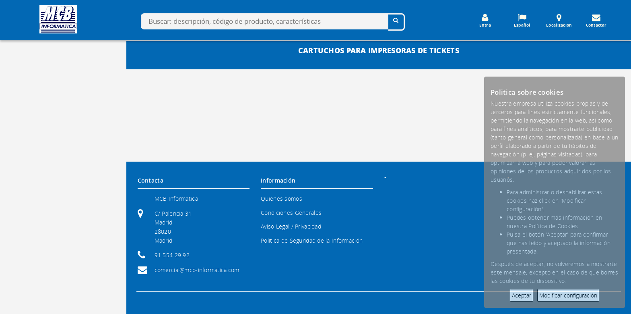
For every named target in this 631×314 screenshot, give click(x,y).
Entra (485, 20)
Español (522, 20)
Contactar (596, 20)
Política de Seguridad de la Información (312, 240)
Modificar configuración (568, 295)
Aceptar (521, 295)
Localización (559, 20)
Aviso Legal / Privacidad (291, 226)
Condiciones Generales (291, 212)
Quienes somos (281, 198)
